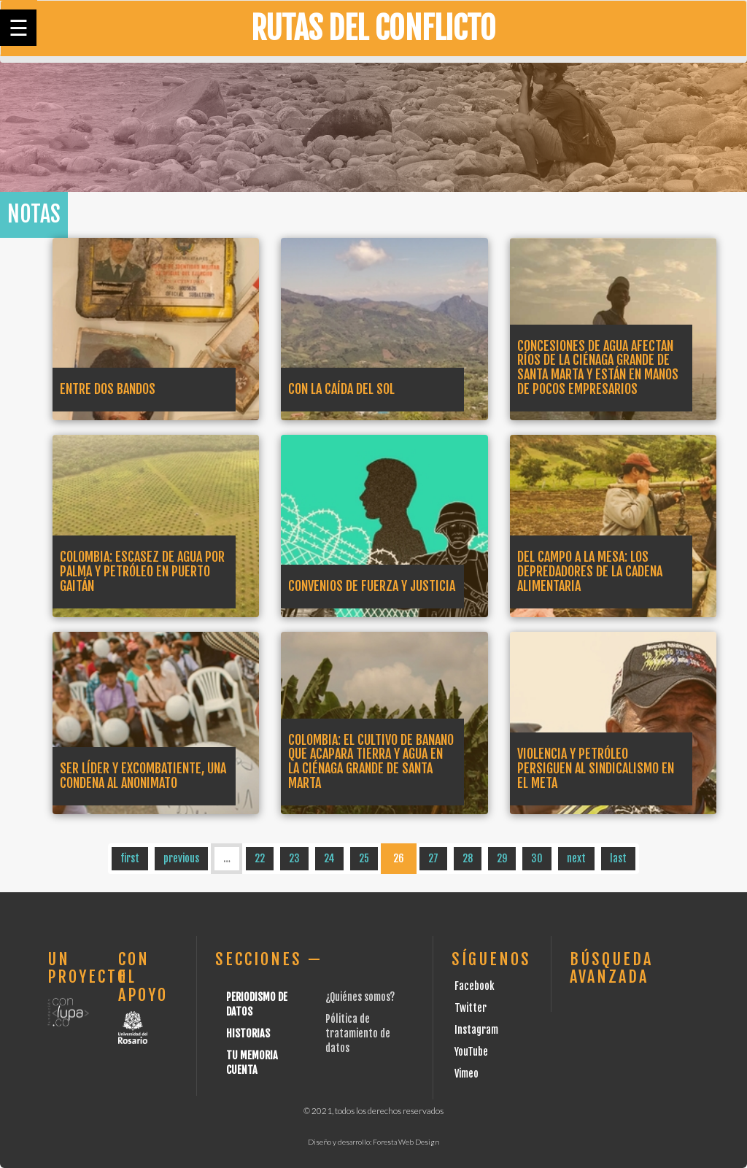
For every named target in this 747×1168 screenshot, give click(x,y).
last (618, 858)
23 (294, 858)
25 (364, 858)
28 (467, 858)
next (576, 858)
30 (537, 858)
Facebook (474, 986)
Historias (248, 1033)
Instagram (476, 1030)
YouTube (471, 1051)
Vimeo (466, 1073)
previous (181, 858)
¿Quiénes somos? (360, 997)
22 (260, 858)
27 (433, 858)
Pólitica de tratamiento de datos (357, 1033)
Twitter (470, 1008)
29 (502, 858)
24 (329, 858)
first (129, 858)
